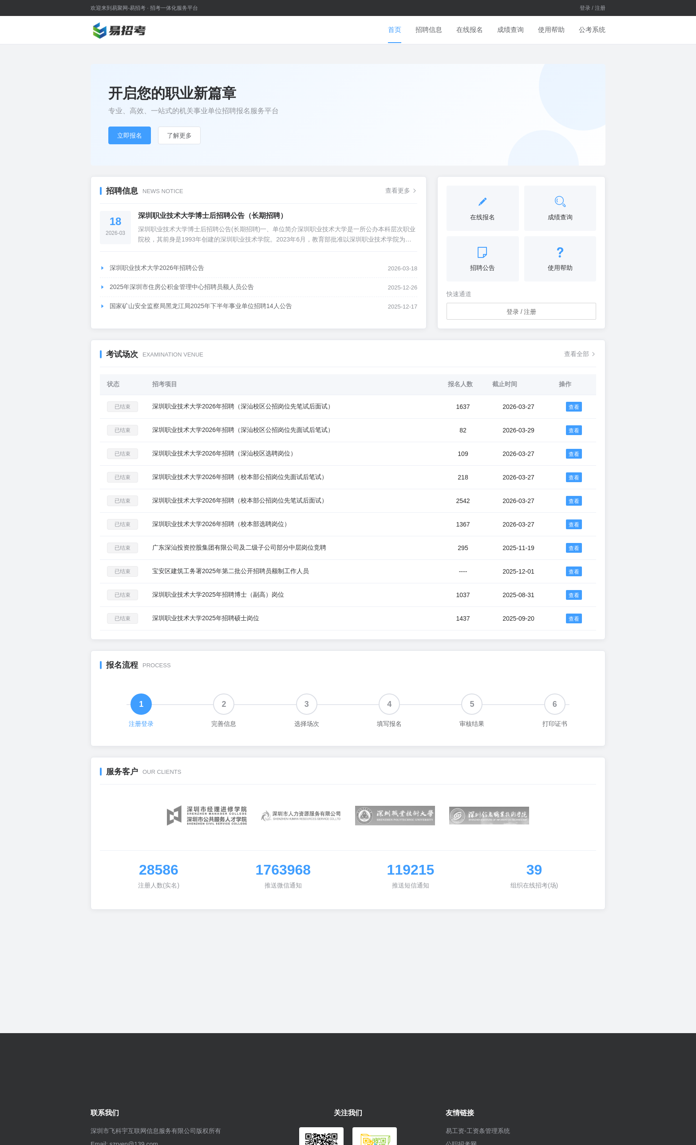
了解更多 (179, 135)
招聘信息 (428, 29)
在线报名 (469, 29)
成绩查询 (510, 29)
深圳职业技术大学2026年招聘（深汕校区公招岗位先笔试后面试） (243, 406)
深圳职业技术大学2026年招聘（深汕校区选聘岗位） (224, 453)
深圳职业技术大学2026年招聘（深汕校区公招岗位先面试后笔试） (243, 429)
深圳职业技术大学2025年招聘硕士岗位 (205, 618)
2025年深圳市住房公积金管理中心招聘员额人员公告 (177, 286)
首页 (394, 29)
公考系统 (592, 29)
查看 (574, 407)
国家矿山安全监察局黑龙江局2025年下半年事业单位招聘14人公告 (196, 305)
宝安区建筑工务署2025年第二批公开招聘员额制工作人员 (230, 570)
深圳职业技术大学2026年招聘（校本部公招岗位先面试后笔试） (240, 476)
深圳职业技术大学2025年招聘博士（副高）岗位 (218, 594)
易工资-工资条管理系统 (478, 1130)
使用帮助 (551, 29)
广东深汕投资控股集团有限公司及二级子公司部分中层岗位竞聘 (239, 547)
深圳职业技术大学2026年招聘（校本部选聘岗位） (221, 523)
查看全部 (580, 353)
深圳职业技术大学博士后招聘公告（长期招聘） (212, 215)
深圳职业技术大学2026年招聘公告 (152, 267)
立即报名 (129, 135)
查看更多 (401, 190)
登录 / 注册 (592, 8)
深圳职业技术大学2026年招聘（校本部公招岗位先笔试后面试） (240, 500)
